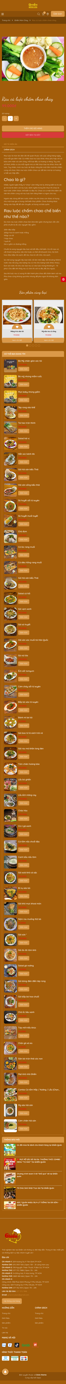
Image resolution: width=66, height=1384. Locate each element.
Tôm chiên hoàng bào (29, 764)
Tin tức (4, 1328)
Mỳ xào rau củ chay (49, 331)
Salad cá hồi (24, 593)
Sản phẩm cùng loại (33, 292)
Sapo (39, 1378)
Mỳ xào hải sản (25, 1105)
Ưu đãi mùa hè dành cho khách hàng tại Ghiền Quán (39, 1145)
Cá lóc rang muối (26, 547)
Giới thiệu (6, 1318)
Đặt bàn (57, 13)
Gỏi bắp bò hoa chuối (28, 996)
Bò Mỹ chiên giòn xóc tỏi (30, 361)
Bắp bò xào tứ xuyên (28, 702)
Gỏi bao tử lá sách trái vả (30, 733)
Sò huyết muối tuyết (28, 516)
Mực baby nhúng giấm (29, 392)
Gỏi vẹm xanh (24, 609)
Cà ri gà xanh (24, 826)
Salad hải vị (24, 438)
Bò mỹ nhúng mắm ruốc (30, 376)
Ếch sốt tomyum (26, 671)
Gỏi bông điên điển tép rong (32, 981)
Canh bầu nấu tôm (27, 857)
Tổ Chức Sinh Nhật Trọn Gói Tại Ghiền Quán (35, 1188)
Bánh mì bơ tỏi (25, 717)
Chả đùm (22, 531)
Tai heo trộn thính (26, 423)
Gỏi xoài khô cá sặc (27, 872)
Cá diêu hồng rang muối (30, 562)
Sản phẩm (6, 1323)
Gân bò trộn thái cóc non (30, 1058)
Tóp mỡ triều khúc (27, 1027)
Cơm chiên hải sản (27, 1120)
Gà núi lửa (23, 655)
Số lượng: (6, 113)
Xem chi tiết (17, 340)
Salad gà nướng (26, 965)
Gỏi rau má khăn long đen (31, 748)
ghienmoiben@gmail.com (18, 1295)
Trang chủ (6, 1313)
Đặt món (23, 369)
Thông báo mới (12, 1139)
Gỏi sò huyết (24, 624)
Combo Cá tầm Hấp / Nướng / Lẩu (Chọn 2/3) (38, 1089)
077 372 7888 (21, 1291)
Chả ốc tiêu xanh (26, 1012)
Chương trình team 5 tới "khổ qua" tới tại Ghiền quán (37, 1175)
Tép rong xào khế (26, 407)
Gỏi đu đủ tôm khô (27, 950)
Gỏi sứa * (22, 934)
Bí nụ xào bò (24, 888)
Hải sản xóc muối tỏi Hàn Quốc (33, 640)
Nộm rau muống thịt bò (29, 919)
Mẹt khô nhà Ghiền (27, 1074)
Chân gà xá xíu (25, 1043)
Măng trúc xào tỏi (17, 331)
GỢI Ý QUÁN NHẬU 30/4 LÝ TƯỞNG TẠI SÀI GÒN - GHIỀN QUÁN (38, 1203)
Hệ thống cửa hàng (12, 1301)
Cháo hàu (22, 810)
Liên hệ (5, 1332)
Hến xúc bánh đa (26, 454)
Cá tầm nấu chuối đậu (29, 841)
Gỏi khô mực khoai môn (29, 903)
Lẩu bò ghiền (24, 779)
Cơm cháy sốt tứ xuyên (29, 686)
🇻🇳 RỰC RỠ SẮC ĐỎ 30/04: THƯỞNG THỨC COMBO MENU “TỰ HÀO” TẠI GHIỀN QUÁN (38, 1160)
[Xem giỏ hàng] (43, 14)
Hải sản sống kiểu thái (29, 485)
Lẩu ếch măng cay (27, 795)
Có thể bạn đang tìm (14, 354)
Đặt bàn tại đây (33, 135)
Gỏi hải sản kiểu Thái (28, 469)
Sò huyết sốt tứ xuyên (28, 500)
